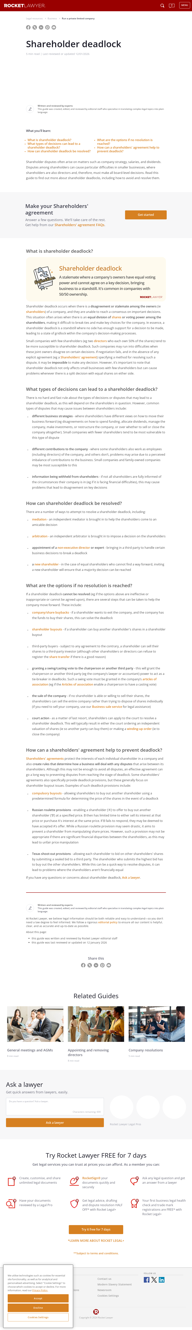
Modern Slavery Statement (115, 1287)
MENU (184, 5)
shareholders (35, 314)
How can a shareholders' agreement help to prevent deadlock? (128, 149)
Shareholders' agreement (79, 360)
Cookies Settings (38, 1317)
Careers (59, 1298)
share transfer (59, 659)
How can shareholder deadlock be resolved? (59, 151)
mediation (39, 522)
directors (100, 344)
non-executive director (74, 550)
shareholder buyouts (47, 632)
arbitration (39, 539)
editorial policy (108, 925)
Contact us (104, 1281)
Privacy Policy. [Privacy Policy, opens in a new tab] (40, 1290)
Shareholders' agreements (45, 761)
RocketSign (61, 1304)
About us (59, 1281)
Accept (38, 1298)
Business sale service (107, 709)
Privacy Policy (62, 1287)
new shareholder (46, 567)
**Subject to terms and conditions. (96, 1256)
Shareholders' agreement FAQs (80, 226)
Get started (145, 216)
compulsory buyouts (47, 796)
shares (116, 320)
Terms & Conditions (66, 1292)
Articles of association (77, 687)
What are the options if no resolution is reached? (125, 142)
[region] (38, 1296)
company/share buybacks (50, 615)
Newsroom (104, 1292)
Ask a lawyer (131, 880)
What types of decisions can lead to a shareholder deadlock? (54, 146)
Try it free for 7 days (96, 1232)
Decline (38, 1307)
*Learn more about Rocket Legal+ (96, 1243)
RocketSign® (91, 1181)
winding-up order (139, 731)
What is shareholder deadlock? (49, 140)
